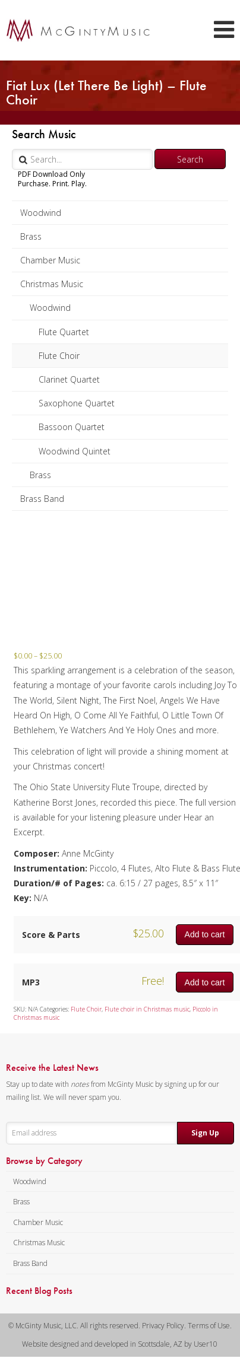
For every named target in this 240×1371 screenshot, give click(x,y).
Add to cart (205, 934)
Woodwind (40, 212)
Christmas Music (51, 284)
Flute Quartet (64, 332)
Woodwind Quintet (74, 451)
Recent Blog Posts (39, 1291)
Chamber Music (50, 260)
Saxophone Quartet (77, 403)
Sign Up (205, 1133)
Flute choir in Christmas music (147, 1009)
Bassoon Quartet (72, 426)
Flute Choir (59, 355)
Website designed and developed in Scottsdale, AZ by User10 (119, 1344)
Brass (31, 236)
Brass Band (42, 498)
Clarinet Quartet (69, 379)
